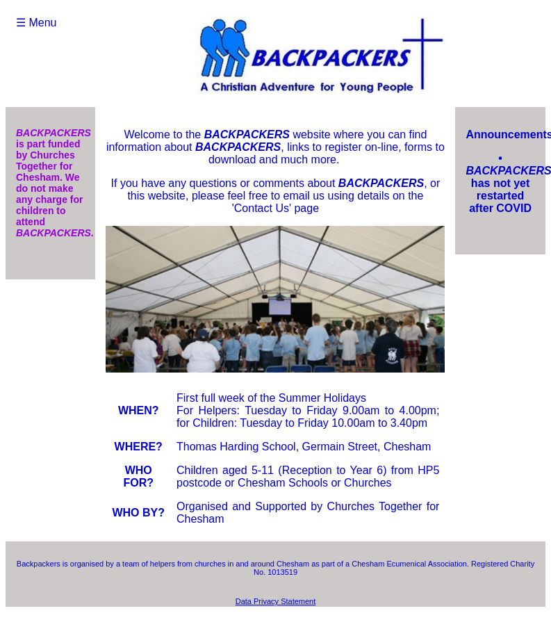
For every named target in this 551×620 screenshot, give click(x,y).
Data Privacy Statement (276, 601)
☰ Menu (36, 22)
